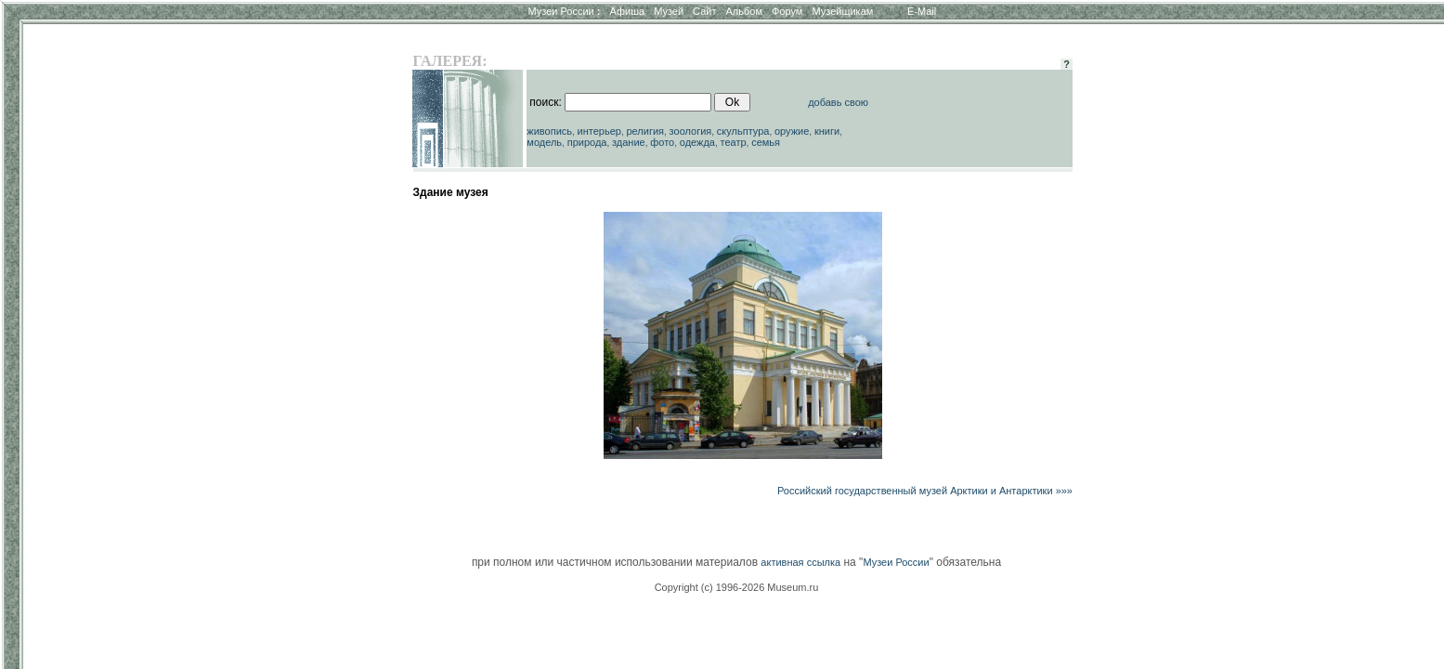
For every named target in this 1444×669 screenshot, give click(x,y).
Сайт (704, 11)
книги (826, 131)
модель (544, 142)
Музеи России (563, 11)
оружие (791, 131)
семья (765, 142)
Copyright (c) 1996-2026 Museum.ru (737, 587)
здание (628, 142)
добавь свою (838, 102)
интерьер (599, 131)
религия (646, 131)
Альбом (744, 11)
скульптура (743, 131)
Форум (787, 11)
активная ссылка (800, 562)
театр (734, 142)
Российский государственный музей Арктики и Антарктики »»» (925, 490)
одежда (697, 142)
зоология (691, 131)
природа (587, 142)
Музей (668, 11)
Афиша (627, 11)
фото (662, 142)
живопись (549, 131)
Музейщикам (842, 11)
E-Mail (921, 11)
